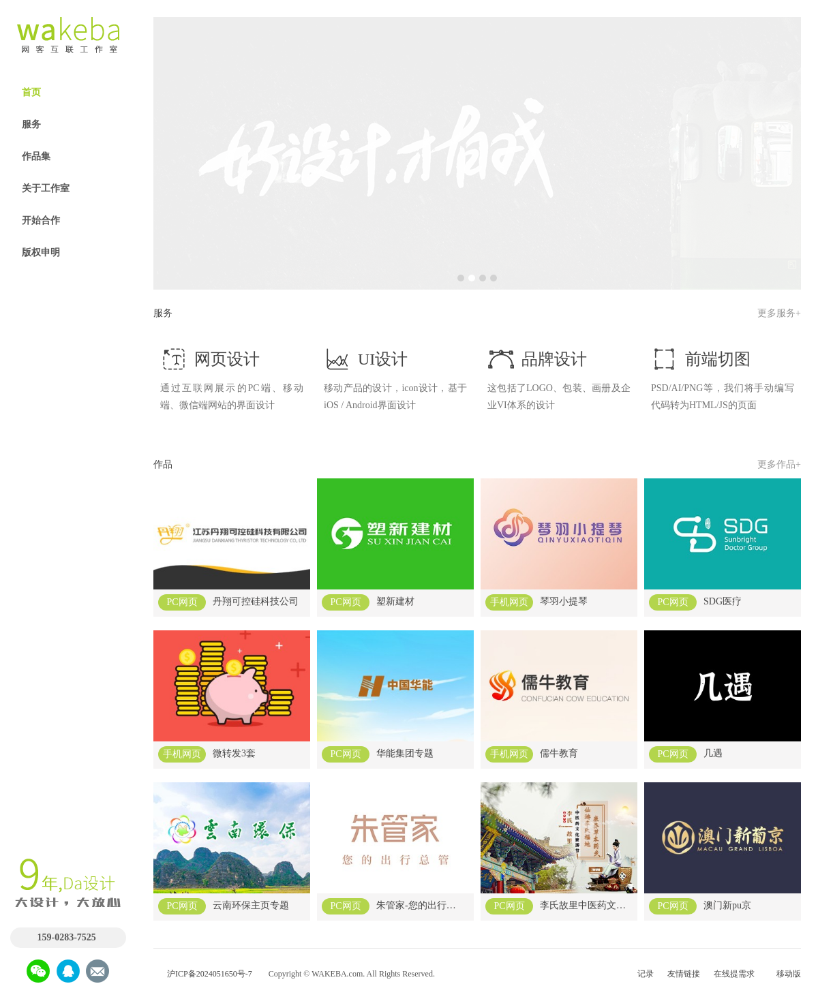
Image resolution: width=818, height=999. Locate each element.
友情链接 (683, 974)
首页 (31, 92)
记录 (645, 974)
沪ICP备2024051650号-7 (209, 974)
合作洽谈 (60, 827)
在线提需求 (734, 974)
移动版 (788, 974)
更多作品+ (779, 464)
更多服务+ (779, 313)
